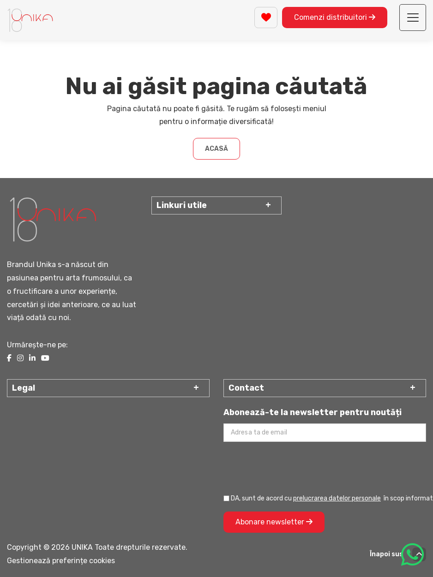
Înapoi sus (398, 554)
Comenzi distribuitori (334, 17)
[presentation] (293, 467)
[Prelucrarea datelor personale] (226, 498)
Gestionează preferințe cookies (61, 560)
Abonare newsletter (274, 522)
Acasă (216, 149)
